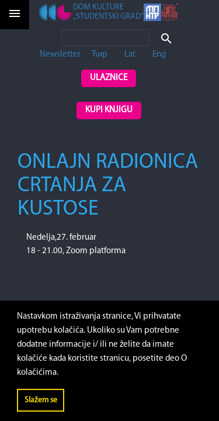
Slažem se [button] (41, 400)
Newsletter (60, 54)
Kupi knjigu (109, 110)
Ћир (99, 54)
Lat (129, 54)
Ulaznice (108, 78)
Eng (159, 54)
